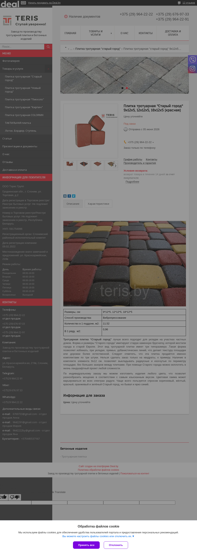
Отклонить (116, 545)
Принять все (86, 545)
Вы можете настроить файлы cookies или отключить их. (97, 536)
